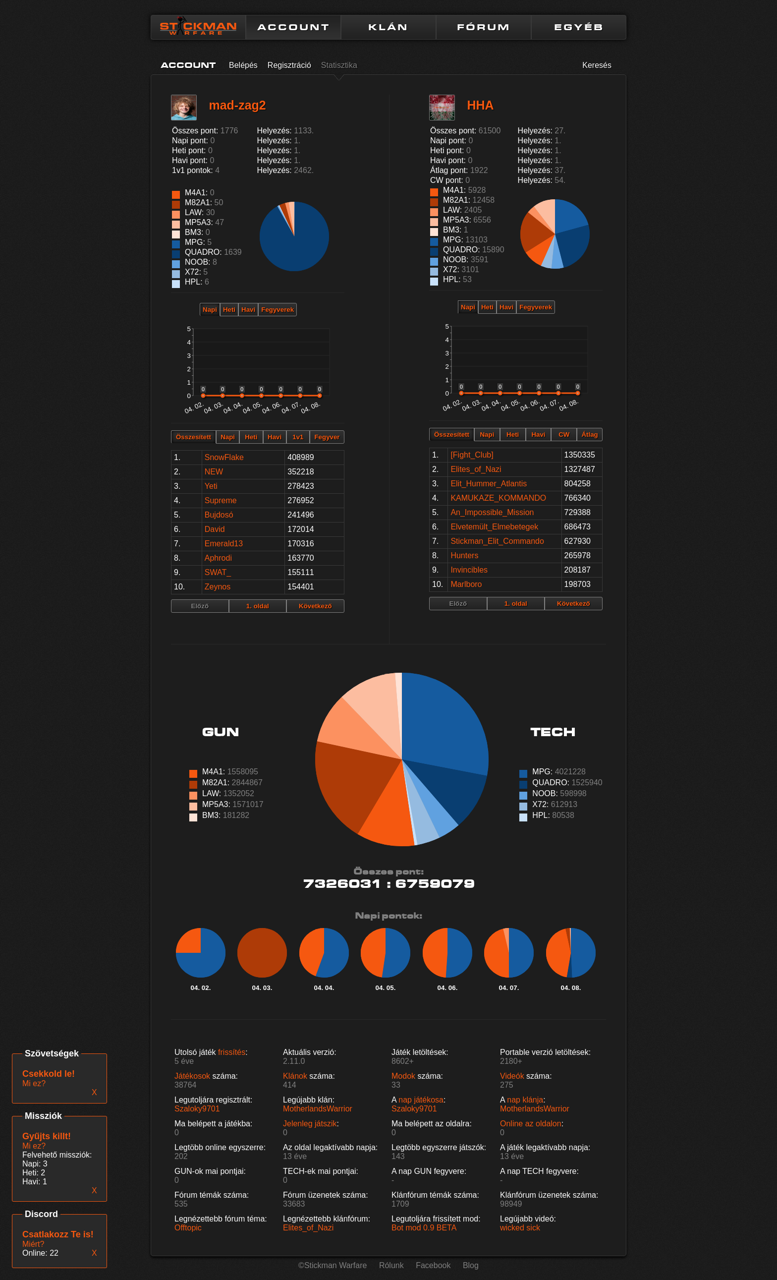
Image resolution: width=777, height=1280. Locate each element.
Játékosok (192, 1076)
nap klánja (525, 1100)
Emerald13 (224, 543)
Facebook (433, 1265)
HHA (480, 105)
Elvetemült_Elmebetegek (494, 527)
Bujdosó (219, 515)
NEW (214, 471)
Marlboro (466, 584)
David (215, 529)
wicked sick (520, 1227)
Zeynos (217, 586)
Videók (512, 1076)
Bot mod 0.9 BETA (423, 1227)
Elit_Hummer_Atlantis (488, 483)
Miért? (33, 1244)
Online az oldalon (530, 1123)
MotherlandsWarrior (317, 1109)
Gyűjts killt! (46, 1136)
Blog (471, 1265)
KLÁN (388, 27)
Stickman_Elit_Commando (497, 541)
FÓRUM (483, 27)
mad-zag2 (237, 105)
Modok (403, 1076)
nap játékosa (421, 1100)
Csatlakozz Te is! (58, 1234)
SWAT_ (218, 572)
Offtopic (188, 1227)
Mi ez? (34, 1146)
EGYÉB (579, 27)
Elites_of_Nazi (475, 469)
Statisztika (339, 65)
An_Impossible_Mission (492, 512)
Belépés (243, 65)
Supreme (221, 500)
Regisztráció (289, 65)
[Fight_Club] (471, 455)
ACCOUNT (293, 27)
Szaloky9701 (197, 1109)
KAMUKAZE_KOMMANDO (498, 498)
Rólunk (391, 1265)
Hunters (464, 555)
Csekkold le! (48, 1074)
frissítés (231, 1052)
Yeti (211, 486)
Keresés (596, 65)
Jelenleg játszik (310, 1123)
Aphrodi (218, 558)
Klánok (295, 1076)
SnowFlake (224, 457)
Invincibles (469, 570)
